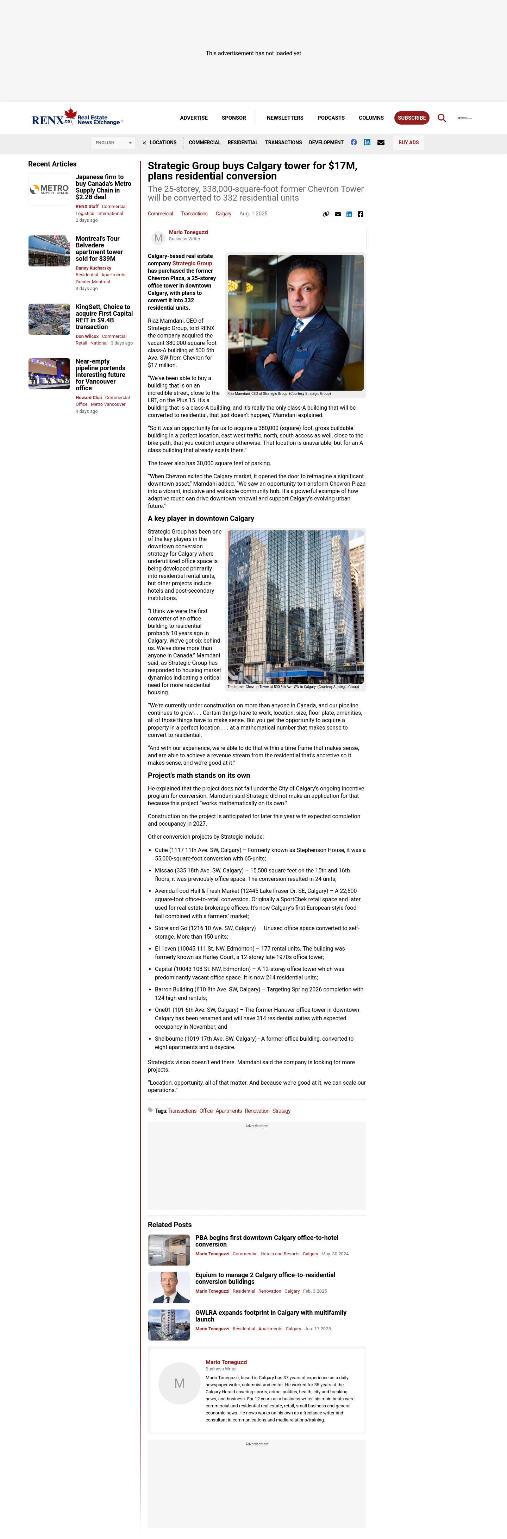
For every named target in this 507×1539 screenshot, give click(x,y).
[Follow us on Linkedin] (370, 142)
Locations (160, 142)
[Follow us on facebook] (357, 142)
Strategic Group (192, 263)
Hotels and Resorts (280, 1253)
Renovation (257, 1111)
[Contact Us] (384, 142)
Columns (371, 118)
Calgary (223, 213)
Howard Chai (89, 397)
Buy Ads (409, 142)
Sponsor (234, 118)
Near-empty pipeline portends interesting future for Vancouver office (100, 375)
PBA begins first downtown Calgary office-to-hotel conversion (267, 1241)
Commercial (205, 142)
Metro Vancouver (108, 404)
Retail (81, 343)
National (99, 343)
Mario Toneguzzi (188, 232)
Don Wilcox (87, 336)
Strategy (281, 1111)
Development (326, 142)
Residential (243, 142)
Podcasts (331, 118)
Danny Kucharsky (93, 268)
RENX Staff (87, 206)
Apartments (113, 274)
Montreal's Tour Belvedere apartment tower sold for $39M (99, 248)
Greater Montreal (93, 281)
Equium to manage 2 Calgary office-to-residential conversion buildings (265, 1278)
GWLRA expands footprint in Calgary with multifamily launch (270, 1316)
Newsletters (285, 118)
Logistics (85, 213)
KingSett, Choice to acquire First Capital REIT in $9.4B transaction (104, 316)
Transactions (283, 142)
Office (82, 404)
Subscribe (412, 118)
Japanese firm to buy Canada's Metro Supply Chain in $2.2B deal (103, 187)
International (110, 213)
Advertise (194, 118)
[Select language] (113, 143)
